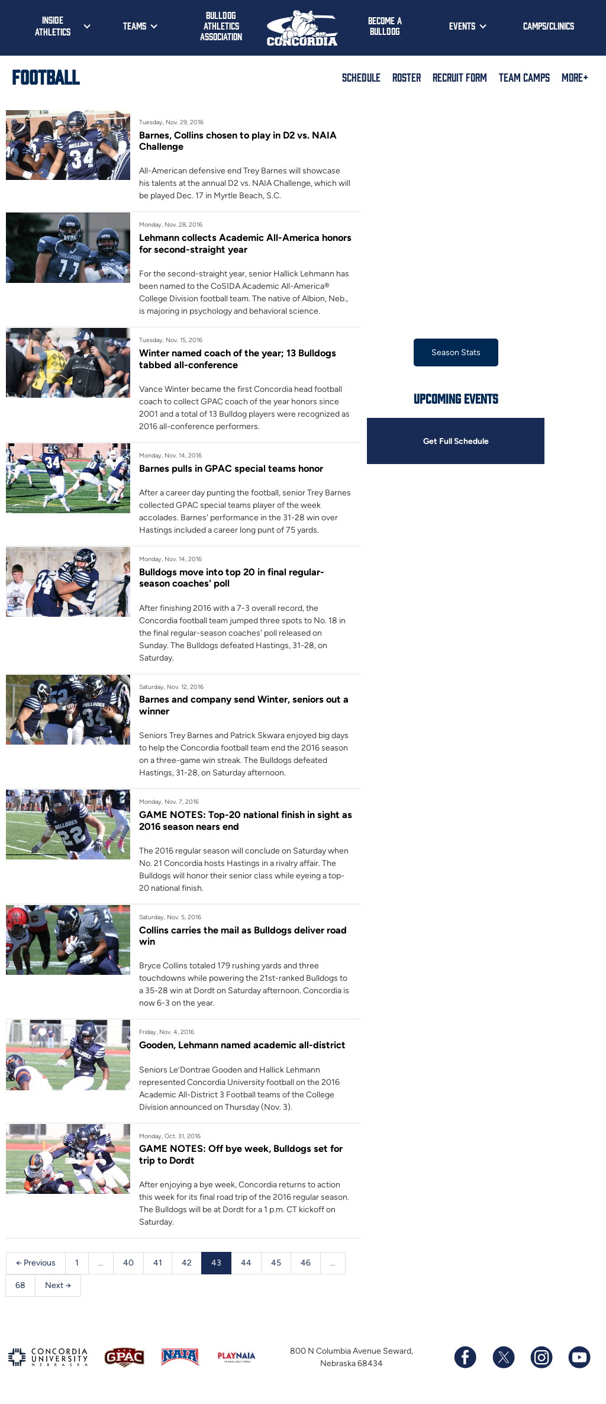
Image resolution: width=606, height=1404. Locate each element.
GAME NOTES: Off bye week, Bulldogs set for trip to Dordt (241, 1155)
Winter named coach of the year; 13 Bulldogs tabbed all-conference (238, 359)
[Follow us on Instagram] (541, 1358)
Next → (58, 1286)
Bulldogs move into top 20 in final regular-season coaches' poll (233, 578)
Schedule (361, 76)
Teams (134, 25)
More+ (575, 76)
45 (276, 1263)
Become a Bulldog (385, 25)
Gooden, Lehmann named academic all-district (243, 1045)
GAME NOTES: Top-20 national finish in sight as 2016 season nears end (240, 821)
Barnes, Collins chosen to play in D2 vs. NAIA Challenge (239, 141)
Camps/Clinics (548, 25)
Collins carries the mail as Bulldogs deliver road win (244, 936)
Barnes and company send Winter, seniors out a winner (244, 705)
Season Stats (456, 352)
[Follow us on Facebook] (465, 1358)
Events (462, 25)
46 (306, 1263)
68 (20, 1286)
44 (246, 1263)
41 (157, 1263)
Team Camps (524, 76)
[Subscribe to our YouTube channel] (579, 1358)
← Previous (36, 1263)
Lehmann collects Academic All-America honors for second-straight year (229, 243)
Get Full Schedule (456, 441)
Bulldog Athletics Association (221, 25)
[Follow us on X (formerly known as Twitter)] (503, 1358)
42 (187, 1263)
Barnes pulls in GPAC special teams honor (231, 468)
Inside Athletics (52, 25)
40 (128, 1263)
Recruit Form (460, 76)
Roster (406, 76)
